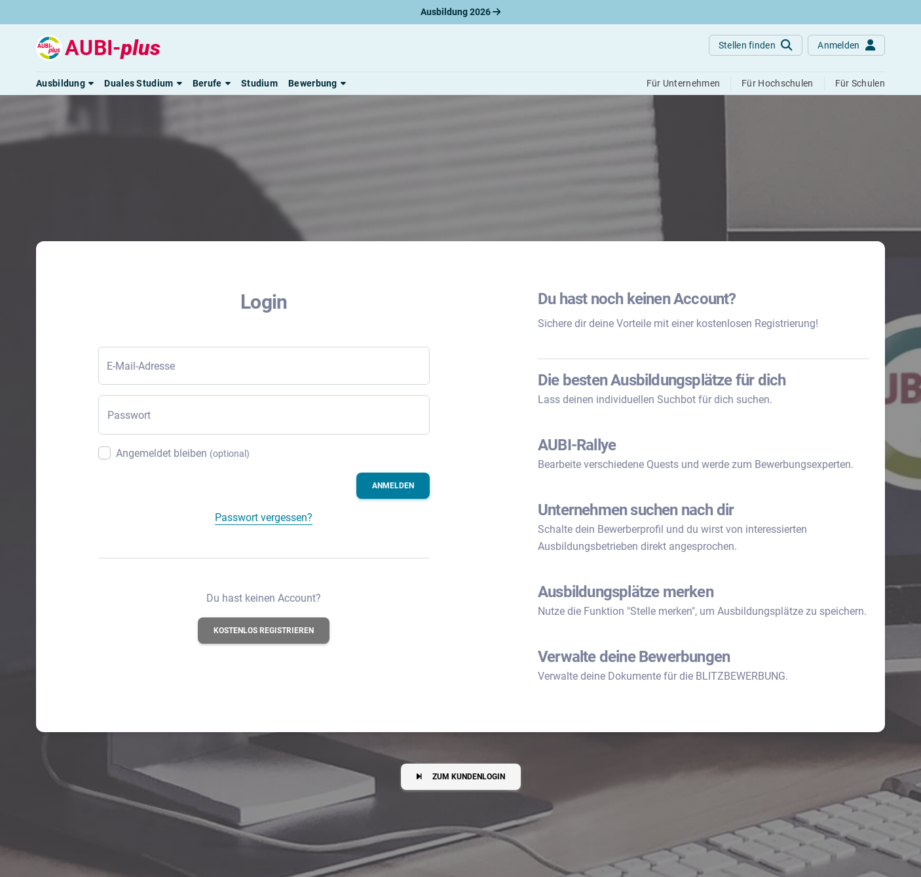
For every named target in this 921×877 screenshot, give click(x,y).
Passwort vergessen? (263, 517)
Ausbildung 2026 (460, 12)
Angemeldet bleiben (183, 453)
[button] (65, 83)
